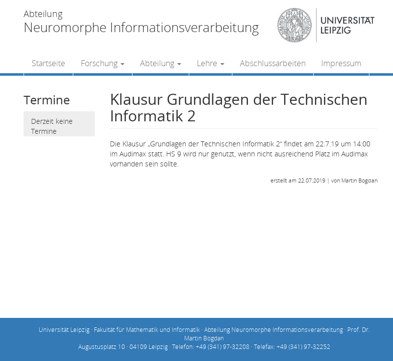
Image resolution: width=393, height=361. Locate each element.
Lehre (210, 63)
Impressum (341, 63)
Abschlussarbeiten (273, 63)
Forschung (102, 63)
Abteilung (160, 63)
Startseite (48, 63)
